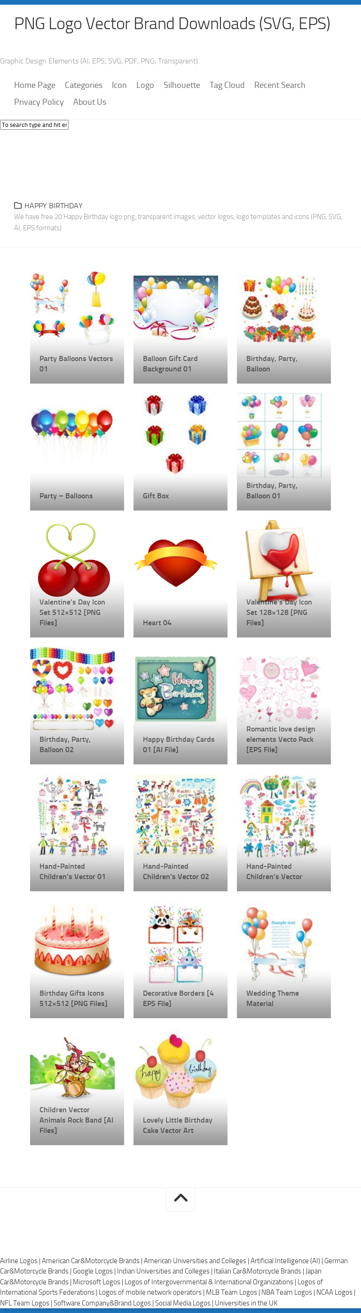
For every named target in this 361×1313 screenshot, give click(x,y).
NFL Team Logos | (27, 1303)
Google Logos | (95, 1271)
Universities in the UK (246, 1303)
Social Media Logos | (185, 1303)
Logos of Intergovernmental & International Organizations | (211, 1282)
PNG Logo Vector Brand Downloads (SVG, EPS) (172, 23)
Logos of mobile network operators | (152, 1292)
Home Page (34, 85)
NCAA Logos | (335, 1292)
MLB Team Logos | (233, 1292)
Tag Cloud (227, 85)
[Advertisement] (180, 163)
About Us (89, 102)
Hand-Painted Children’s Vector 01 (72, 871)
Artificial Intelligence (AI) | (287, 1261)
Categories (83, 85)
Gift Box (156, 495)
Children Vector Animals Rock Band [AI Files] (76, 1120)
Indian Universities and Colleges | (165, 1271)
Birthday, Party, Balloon (272, 363)
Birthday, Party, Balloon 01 (272, 490)
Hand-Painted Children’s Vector (274, 871)
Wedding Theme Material (272, 998)
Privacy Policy (39, 102)
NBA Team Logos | (288, 1292)
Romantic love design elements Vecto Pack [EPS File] (280, 739)
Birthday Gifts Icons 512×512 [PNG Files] (73, 998)
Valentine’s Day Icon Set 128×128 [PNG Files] (279, 612)
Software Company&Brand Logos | (104, 1303)
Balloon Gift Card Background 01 (170, 363)
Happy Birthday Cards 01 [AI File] (179, 744)
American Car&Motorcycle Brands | (93, 1261)
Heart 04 (157, 622)
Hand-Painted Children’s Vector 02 (176, 871)
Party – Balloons (66, 495)
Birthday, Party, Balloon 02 (65, 744)
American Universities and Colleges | (197, 1261)
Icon (119, 85)
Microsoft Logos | (99, 1282)
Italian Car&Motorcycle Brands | (260, 1271)
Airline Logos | (21, 1261)
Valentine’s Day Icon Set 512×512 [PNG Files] (72, 612)
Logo (145, 85)
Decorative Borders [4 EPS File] (178, 998)
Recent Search (280, 85)
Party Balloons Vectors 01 (76, 363)
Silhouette (182, 85)
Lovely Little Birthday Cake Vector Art (177, 1125)
